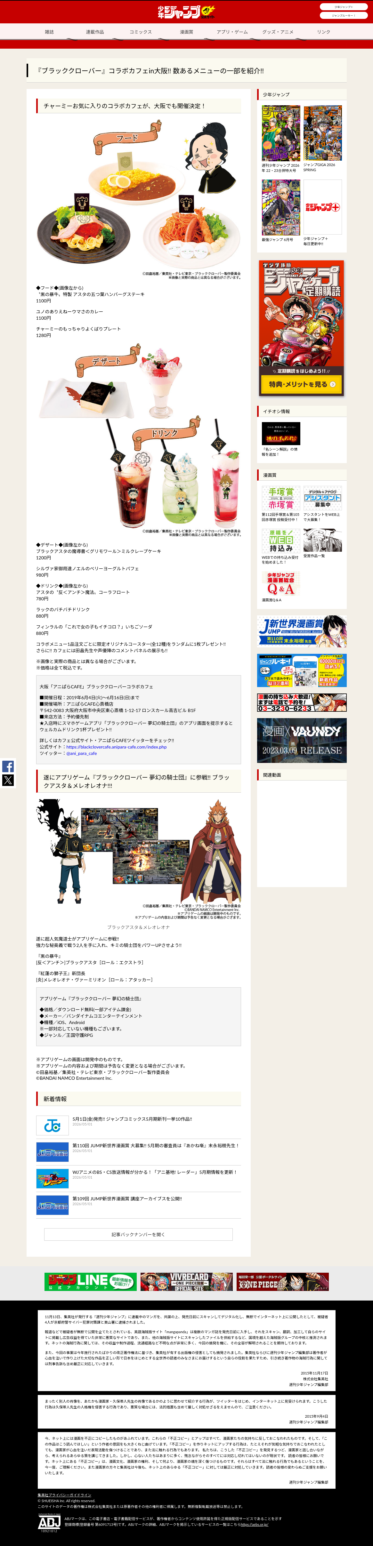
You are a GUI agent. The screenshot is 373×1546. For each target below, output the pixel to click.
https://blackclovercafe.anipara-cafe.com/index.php (117, 746)
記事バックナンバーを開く (139, 1234)
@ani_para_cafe (82, 753)
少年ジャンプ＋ (344, 7)
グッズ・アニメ (278, 32)
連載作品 (95, 32)
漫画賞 (186, 32)
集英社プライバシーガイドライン (65, 1495)
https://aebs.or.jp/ (255, 1524)
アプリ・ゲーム (232, 32)
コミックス (141, 32)
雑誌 (49, 32)
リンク (323, 32)
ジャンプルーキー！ (344, 15)
